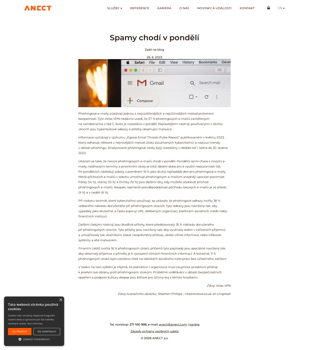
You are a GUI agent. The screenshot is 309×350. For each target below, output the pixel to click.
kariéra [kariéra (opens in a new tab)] (194, 324)
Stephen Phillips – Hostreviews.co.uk (184, 294)
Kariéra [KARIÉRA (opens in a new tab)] (164, 8)
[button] (34, 339)
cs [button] (280, 8)
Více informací (35, 323)
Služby (113, 8)
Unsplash (224, 294)
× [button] (60, 300)
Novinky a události (214, 8)
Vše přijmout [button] (19, 331)
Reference (139, 8)
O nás (184, 8)
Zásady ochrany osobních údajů (154, 331)
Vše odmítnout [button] (46, 331)
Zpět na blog (154, 49)
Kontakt (247, 8)
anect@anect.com (173, 324)
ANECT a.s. (160, 338)
